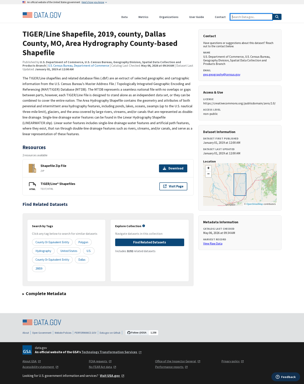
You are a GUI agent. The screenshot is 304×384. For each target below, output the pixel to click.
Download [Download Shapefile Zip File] (173, 168)
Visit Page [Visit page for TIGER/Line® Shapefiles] (173, 186)
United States (68, 251)
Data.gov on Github (110, 332)
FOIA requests (100, 361)
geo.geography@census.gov (221, 74)
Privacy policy (232, 361)
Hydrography (43, 251)
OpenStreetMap (254, 204)
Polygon (83, 242)
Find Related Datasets (149, 242)
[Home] (41, 15)
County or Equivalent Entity (52, 259)
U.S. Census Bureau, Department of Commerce (78, 65)
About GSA (31, 361)
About (25, 332)
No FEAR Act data (102, 367)
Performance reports (171, 367)
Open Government (41, 332)
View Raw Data (212, 243)
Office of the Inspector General (177, 361)
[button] (208, 168)
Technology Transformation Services (111, 352)
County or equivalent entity (52, 242)
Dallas (82, 259)
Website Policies (63, 332)
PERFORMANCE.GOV (85, 332)
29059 (38, 268)
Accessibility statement (40, 367)
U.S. (88, 251)
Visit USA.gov (112, 376)
